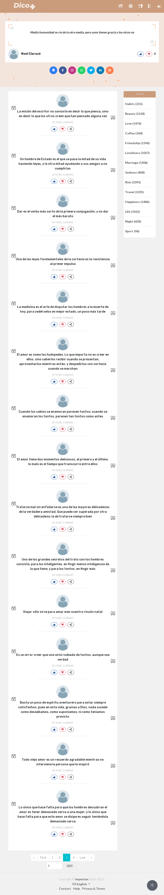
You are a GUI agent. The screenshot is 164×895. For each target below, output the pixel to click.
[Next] (91, 857)
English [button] (80, 884)
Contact (65, 888)
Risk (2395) (133, 182)
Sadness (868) (135, 172)
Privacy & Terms (93, 888)
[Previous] (34, 857)
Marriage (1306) (136, 162)
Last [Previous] (82, 857)
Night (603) (133, 221)
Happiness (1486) (137, 202)
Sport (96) (132, 231)
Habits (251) (134, 104)
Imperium (81, 879)
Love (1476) (133, 123)
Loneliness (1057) (137, 153)
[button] (120, 6)
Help (76, 888)
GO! (70, 866)
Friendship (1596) (137, 143)
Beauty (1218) (135, 113)
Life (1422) (132, 211)
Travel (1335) (134, 192)
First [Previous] (43, 857)
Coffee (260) (134, 133)
